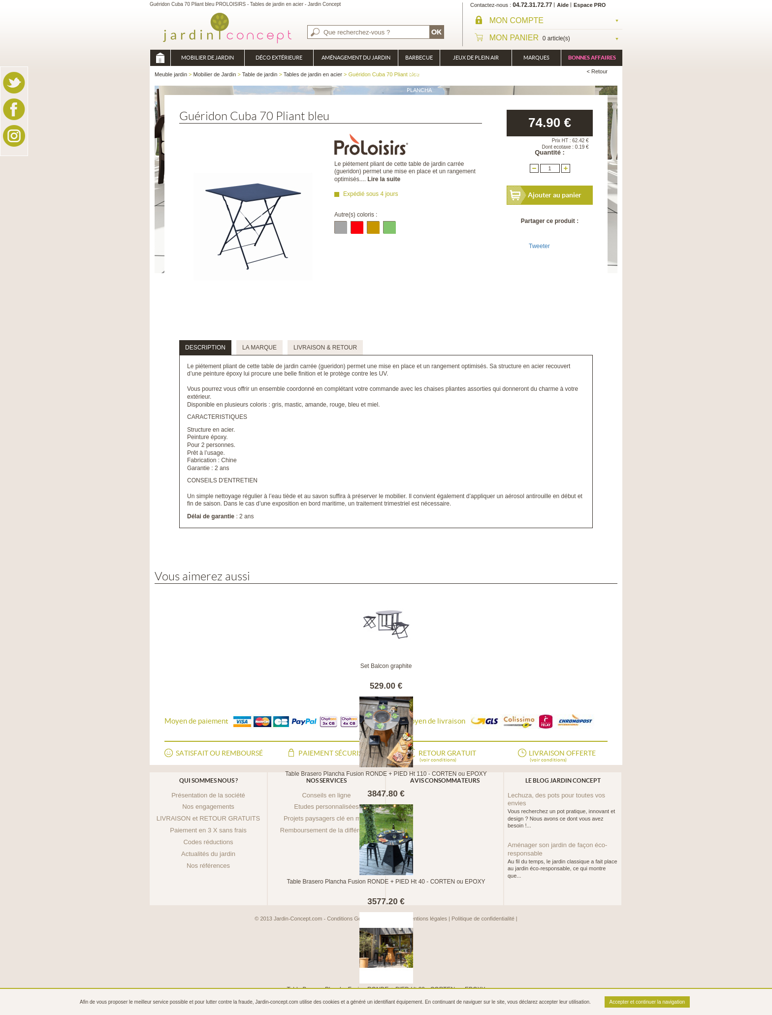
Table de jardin (260, 74)
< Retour (597, 71)
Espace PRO (590, 5)
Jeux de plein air (476, 58)
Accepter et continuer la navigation (647, 1002)
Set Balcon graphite (386, 666)
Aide (563, 5)
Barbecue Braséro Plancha (419, 60)
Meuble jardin (160, 58)
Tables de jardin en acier (313, 74)
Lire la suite (383, 179)
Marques (536, 58)
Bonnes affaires (592, 58)
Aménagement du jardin (356, 58)
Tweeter (539, 246)
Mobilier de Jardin (207, 58)
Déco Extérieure (279, 58)
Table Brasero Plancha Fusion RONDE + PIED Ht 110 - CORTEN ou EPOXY (386, 773)
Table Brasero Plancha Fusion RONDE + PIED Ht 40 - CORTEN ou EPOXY (386, 881)
